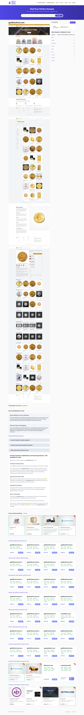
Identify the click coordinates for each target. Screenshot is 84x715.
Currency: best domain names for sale (19, 644)
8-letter (53, 670)
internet (48, 667)
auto (73, 617)
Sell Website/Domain (50, 2)
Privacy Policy (67, 711)
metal (14, 548)
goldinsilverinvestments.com (53, 545)
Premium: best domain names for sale (19, 661)
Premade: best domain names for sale (19, 684)
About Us (61, 2)
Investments (53, 43)
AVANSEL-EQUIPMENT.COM (48, 527)
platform (53, 668)
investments (18, 564)
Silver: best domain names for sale (18, 627)
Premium (53, 57)
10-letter (62, 618)
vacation (69, 667)
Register (73, 2)
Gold (52, 37)
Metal (52, 49)
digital (48, 650)
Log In (70, 2)
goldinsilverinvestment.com (70, 545)
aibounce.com (48, 665)
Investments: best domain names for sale (20, 575)
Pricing (66, 2)
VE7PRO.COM (62, 698)
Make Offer (73, 22)
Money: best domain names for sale (18, 592)
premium (45, 670)
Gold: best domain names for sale (18, 541)
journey (70, 668)
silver (17, 548)
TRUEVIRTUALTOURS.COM (65, 527)
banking (49, 651)
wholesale (69, 615)
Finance (52, 40)
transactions (52, 650)
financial (53, 651)
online (45, 650)
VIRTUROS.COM (46, 698)
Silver (52, 51)
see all (25, 513)
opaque (45, 653)
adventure (65, 667)
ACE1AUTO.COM (29, 675)
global (62, 667)
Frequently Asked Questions (16, 436)
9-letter (70, 670)
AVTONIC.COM (29, 698)
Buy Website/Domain (41, 2)
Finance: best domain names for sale (18, 558)
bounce (49, 670)
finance (14, 564)
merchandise (63, 617)
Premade (53, 60)
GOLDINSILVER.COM (30, 527)
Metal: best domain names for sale (18, 609)
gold (11, 564)
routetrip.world (66, 665)
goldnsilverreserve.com (34, 545)
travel (62, 668)
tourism (62, 670)
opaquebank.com (49, 648)
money (11, 548)
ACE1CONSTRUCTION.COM (14, 698)
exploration (66, 668)
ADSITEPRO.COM (13, 527)
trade (48, 548)
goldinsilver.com (17, 22)
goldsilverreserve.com (17, 545)
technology (46, 668)
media (50, 668)
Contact (57, 2)
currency (20, 548)
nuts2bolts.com (66, 614)
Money (52, 46)
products (62, 615)
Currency (53, 54)
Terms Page (74, 711)
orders (70, 617)
